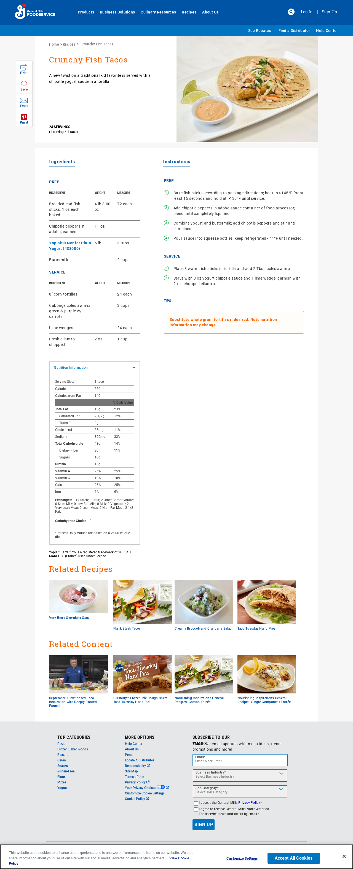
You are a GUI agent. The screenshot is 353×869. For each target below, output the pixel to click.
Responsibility (137, 766)
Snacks (62, 766)
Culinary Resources (155, 12)
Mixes (61, 782)
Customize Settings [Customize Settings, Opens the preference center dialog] (242, 859)
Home (54, 44)
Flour (61, 777)
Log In (307, 11)
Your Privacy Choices (147, 788)
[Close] (344, 857)
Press (129, 755)
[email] (240, 760)
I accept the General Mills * (230, 803)
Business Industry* (211, 772)
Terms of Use (134, 777)
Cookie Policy (137, 799)
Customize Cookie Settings (145, 793)
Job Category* (207, 788)
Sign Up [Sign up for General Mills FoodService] (329, 11)
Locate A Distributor (139, 760)
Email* (200, 757)
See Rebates (259, 30)
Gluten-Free (65, 771)
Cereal (61, 760)
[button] (291, 12)
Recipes (186, 12)
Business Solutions (114, 12)
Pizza (61, 744)
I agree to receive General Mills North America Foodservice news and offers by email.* (234, 811)
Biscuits (63, 755)
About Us (207, 12)
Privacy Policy (137, 782)
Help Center (327, 30)
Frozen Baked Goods (72, 749)
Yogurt (62, 788)
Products (83, 12)
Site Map (131, 771)
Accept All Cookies (294, 858)
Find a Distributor (294, 30)
